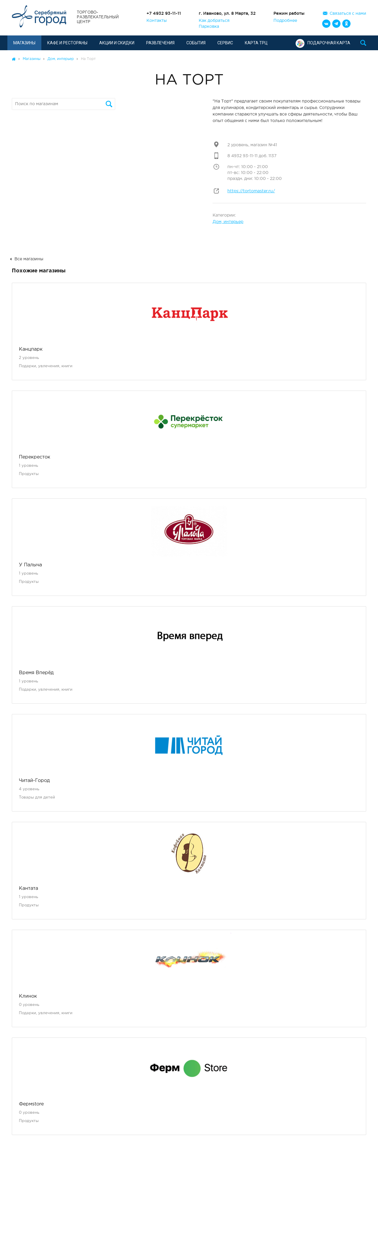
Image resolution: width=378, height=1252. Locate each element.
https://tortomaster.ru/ (251, 191)
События (196, 42)
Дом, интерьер (228, 222)
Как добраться (214, 20)
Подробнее (285, 20)
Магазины (24, 42)
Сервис (225, 42)
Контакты (156, 20)
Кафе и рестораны (67, 42)
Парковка (209, 26)
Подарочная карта (323, 42)
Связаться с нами (348, 13)
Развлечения (160, 42)
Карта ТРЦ (256, 42)
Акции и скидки (116, 42)
